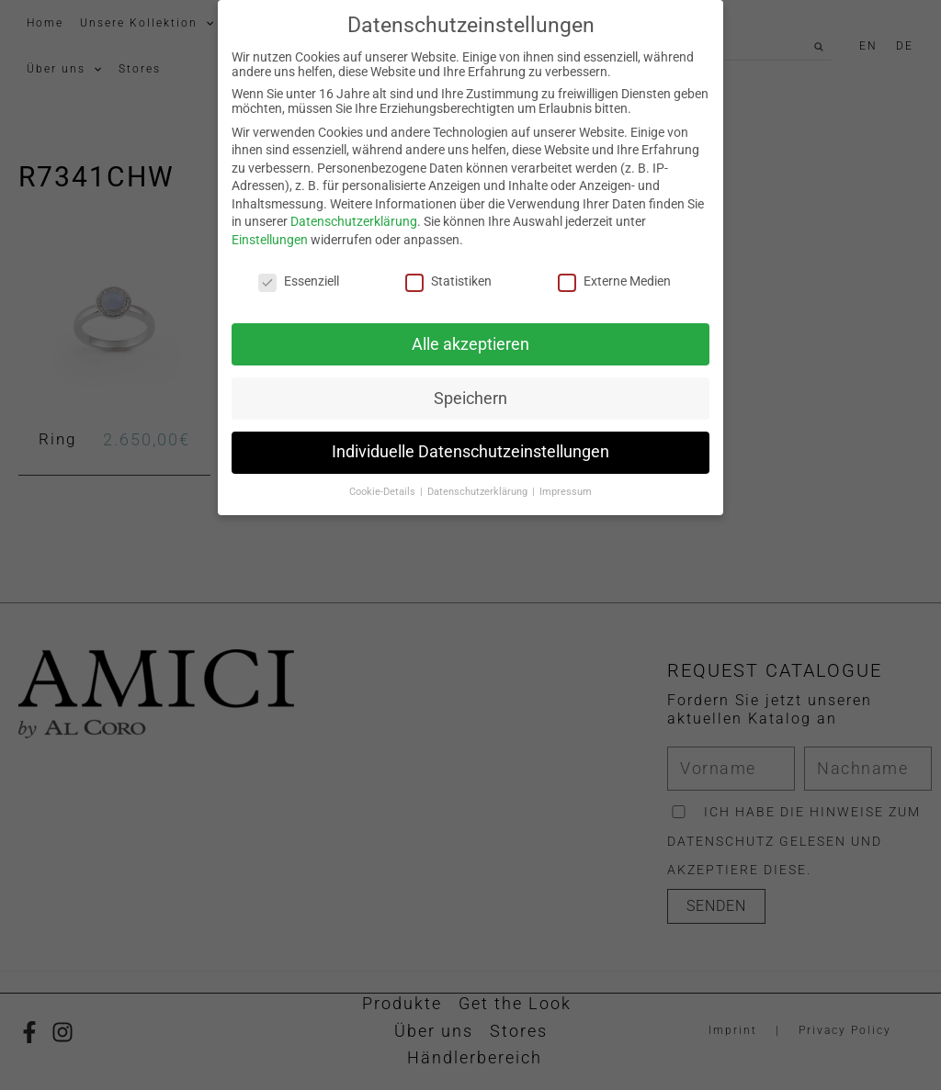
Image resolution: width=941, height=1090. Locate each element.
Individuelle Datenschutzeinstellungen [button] (470, 445)
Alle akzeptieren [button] (470, 337)
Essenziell (298, 273)
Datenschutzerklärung (353, 215)
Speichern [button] (470, 391)
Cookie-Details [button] (383, 485)
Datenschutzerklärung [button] (478, 485)
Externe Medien (614, 273)
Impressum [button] (565, 485)
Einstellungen (270, 233)
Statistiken (448, 273)
